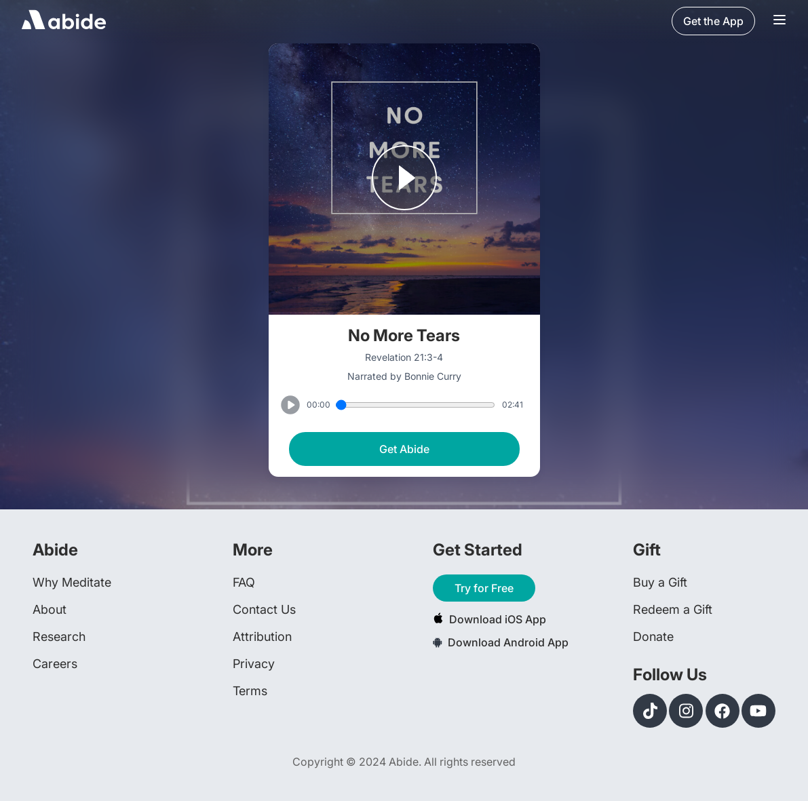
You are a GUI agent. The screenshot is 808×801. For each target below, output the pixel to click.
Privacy (254, 664)
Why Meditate (72, 582)
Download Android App (501, 642)
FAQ (244, 582)
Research (59, 636)
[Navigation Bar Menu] (779, 21)
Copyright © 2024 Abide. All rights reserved (404, 761)
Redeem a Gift (672, 609)
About (49, 609)
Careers (55, 664)
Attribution (262, 636)
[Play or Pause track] (404, 179)
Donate (653, 636)
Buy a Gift (660, 582)
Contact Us (264, 609)
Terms (250, 691)
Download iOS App (489, 618)
